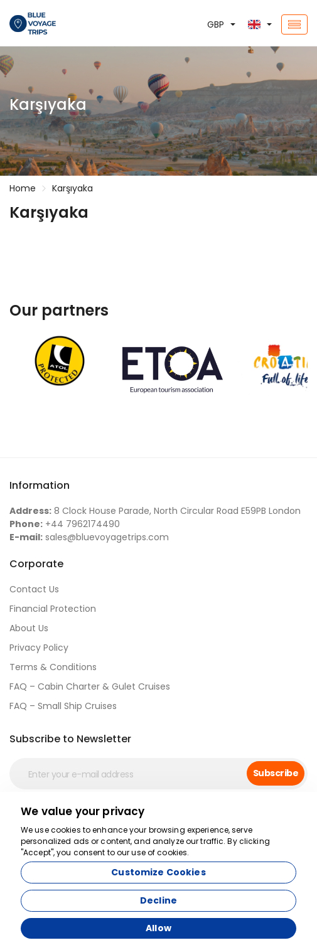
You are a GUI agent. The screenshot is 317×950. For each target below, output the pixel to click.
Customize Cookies (158, 872)
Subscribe (275, 773)
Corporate (36, 564)
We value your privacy (83, 811)
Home (22, 188)
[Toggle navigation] (294, 24)
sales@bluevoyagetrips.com (89, 537)
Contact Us (34, 589)
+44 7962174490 (64, 524)
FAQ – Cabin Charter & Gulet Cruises (89, 686)
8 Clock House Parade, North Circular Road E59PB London (155, 510)
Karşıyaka (72, 188)
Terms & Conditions (53, 667)
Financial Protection (52, 608)
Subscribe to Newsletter (70, 739)
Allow (158, 928)
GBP (215, 24)
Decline (158, 900)
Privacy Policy (38, 647)
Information (39, 485)
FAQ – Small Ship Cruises (63, 706)
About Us (28, 628)
